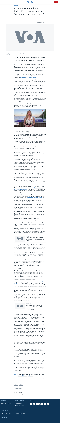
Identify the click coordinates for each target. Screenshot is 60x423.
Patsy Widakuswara (18, 16)
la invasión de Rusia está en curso (34, 197)
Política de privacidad (19, 405)
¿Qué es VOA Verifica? (20, 413)
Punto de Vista (4, 420)
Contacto (3, 407)
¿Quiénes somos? (18, 403)
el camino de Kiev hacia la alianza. (28, 77)
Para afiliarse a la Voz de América (6, 404)
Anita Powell (24, 16)
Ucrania (16, 5)
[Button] (39, 22)
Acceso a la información (6, 413)
